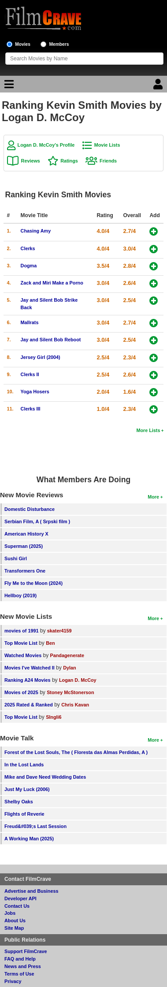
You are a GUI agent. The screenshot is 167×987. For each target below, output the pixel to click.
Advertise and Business (31, 891)
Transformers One (24, 570)
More (153, 496)
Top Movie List (20, 643)
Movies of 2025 (21, 692)
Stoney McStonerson (70, 692)
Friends (108, 160)
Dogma (29, 265)
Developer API (20, 898)
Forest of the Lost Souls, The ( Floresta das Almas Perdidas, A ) (76, 752)
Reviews (30, 160)
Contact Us (17, 906)
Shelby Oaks (18, 801)
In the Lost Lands (24, 764)
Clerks (28, 248)
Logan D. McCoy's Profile (46, 145)
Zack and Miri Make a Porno (52, 282)
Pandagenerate (67, 655)
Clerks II (30, 374)
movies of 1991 (21, 630)
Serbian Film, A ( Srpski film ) (37, 521)
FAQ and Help (20, 958)
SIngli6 (53, 717)
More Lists (148, 430)
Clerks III (31, 408)
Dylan (69, 667)
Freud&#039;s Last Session (35, 826)
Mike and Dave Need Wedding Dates (45, 777)
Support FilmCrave (25, 951)
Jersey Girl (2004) (40, 357)
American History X (26, 533)
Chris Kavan (75, 704)
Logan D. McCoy (77, 680)
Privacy (12, 981)
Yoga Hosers (35, 391)
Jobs (9, 913)
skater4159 (59, 630)
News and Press (22, 966)
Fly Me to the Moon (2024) (33, 583)
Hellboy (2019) (20, 595)
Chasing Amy (36, 230)
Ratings (69, 160)
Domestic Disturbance (29, 509)
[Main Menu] (8, 86)
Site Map (14, 928)
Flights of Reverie (24, 814)
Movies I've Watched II (29, 667)
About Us (15, 920)
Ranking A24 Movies (27, 680)
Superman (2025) (23, 546)
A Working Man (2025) (29, 838)
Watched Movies (22, 655)
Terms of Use (19, 973)
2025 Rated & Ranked (28, 704)
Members (59, 44)
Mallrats (30, 322)
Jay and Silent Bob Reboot (51, 339)
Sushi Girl (15, 558)
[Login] (159, 86)
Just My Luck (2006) (27, 789)
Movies (22, 44)
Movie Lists (107, 145)
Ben (50, 643)
